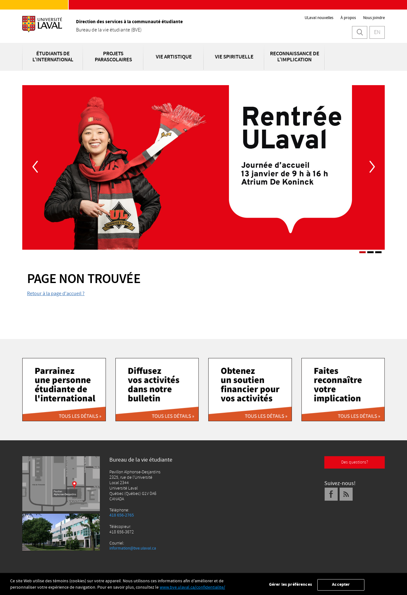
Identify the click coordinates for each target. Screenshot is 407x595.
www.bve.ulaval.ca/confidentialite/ (192, 590)
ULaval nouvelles (319, 17)
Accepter (341, 588)
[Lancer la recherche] (359, 32)
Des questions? (354, 462)
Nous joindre (374, 17)
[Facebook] (331, 494)
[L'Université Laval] (42, 28)
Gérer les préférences (290, 588)
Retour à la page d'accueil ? (56, 293)
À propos (348, 17)
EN (377, 32)
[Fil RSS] (346, 494)
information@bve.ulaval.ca (135, 548)
